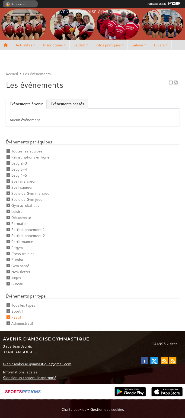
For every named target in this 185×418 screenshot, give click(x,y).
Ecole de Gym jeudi (27, 199)
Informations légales (20, 372)
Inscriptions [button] (53, 45)
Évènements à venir (26, 103)
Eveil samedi (21, 187)
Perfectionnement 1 (28, 229)
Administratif (22, 323)
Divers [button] (159, 45)
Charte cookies (73, 409)
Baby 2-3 (19, 163)
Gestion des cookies (107, 409)
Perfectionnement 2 (28, 235)
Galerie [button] (137, 45)
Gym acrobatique (25, 205)
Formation (20, 223)
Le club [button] (79, 45)
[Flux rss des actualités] (164, 360)
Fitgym (17, 247)
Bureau (17, 283)
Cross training (23, 253)
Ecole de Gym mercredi (30, 193)
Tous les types (23, 305)
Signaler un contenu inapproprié (29, 377)
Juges (16, 277)
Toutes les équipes (27, 151)
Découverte (21, 217)
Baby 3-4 (19, 169)
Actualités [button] (24, 45)
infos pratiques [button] (108, 45)
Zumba (17, 259)
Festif (16, 317)
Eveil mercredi (23, 181)
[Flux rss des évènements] (172, 360)
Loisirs (16, 211)
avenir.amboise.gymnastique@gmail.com (37, 363)
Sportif (17, 311)
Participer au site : (163, 3)
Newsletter (20, 271)
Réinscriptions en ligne (30, 157)
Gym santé (20, 265)
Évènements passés (67, 103)
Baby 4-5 (19, 175)
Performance (22, 241)
